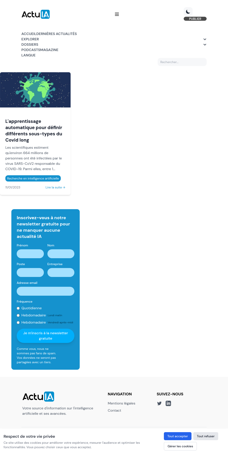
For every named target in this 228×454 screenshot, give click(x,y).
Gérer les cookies (180, 446)
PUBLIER (195, 19)
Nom (50, 245)
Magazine (49, 49)
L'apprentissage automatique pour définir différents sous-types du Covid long (33, 130)
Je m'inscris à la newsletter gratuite (45, 336)
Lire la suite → (55, 187)
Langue (28, 55)
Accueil (28, 33)
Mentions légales (121, 403)
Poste (21, 264)
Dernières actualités (56, 33)
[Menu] (116, 14)
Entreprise (55, 264)
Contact (114, 410)
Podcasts (30, 49)
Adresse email (27, 283)
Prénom (22, 245)
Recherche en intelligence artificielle (33, 178)
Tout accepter (177, 436)
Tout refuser (206, 436)
